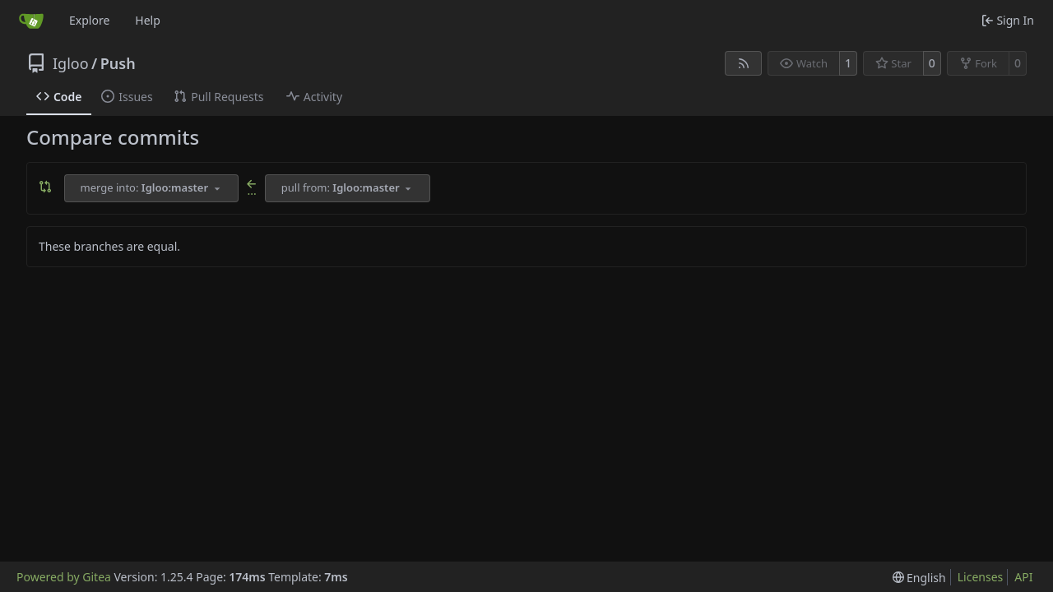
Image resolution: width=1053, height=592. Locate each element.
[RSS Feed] (744, 63)
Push (118, 63)
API (1023, 577)
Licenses (981, 577)
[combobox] (151, 188)
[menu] (919, 577)
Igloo (71, 63)
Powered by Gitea (63, 577)
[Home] (31, 20)
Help (147, 20)
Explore (89, 20)
